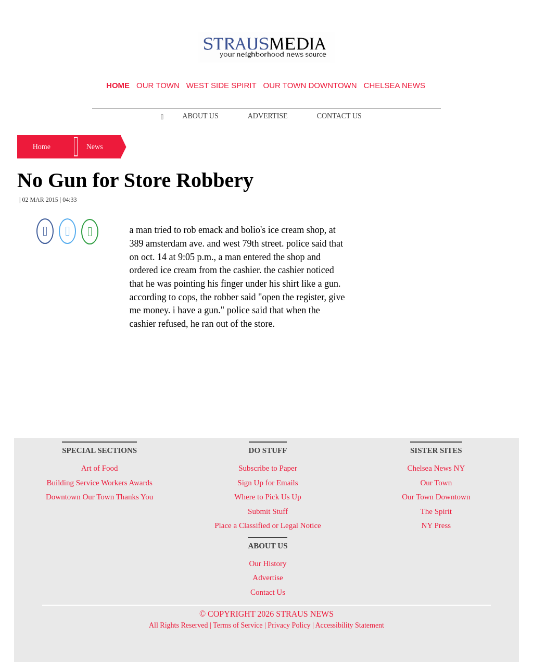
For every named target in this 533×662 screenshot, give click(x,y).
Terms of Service (237, 625)
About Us (200, 116)
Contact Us (339, 116)
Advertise (268, 116)
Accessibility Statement (349, 625)
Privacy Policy (289, 625)
